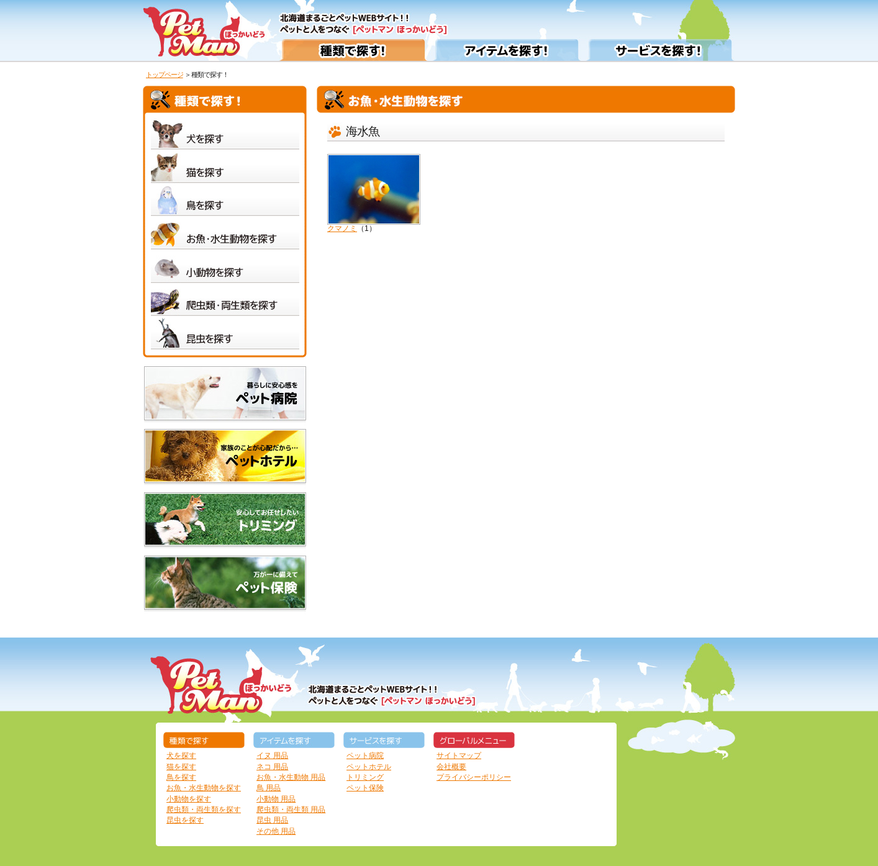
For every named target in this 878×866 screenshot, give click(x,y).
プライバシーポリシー (474, 777)
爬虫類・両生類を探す (203, 809)
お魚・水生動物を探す (203, 787)
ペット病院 (365, 755)
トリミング (365, 777)
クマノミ (373, 193)
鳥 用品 (268, 787)
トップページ (164, 74)
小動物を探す (188, 799)
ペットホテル (368, 766)
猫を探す (181, 766)
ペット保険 (365, 787)
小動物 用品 (276, 799)
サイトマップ (459, 755)
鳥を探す (181, 777)
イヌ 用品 (272, 755)
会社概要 (451, 766)
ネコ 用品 (272, 766)
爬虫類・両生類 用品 (290, 809)
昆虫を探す (185, 820)
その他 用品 (276, 831)
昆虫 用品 (272, 820)
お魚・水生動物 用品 (290, 777)
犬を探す (181, 755)
